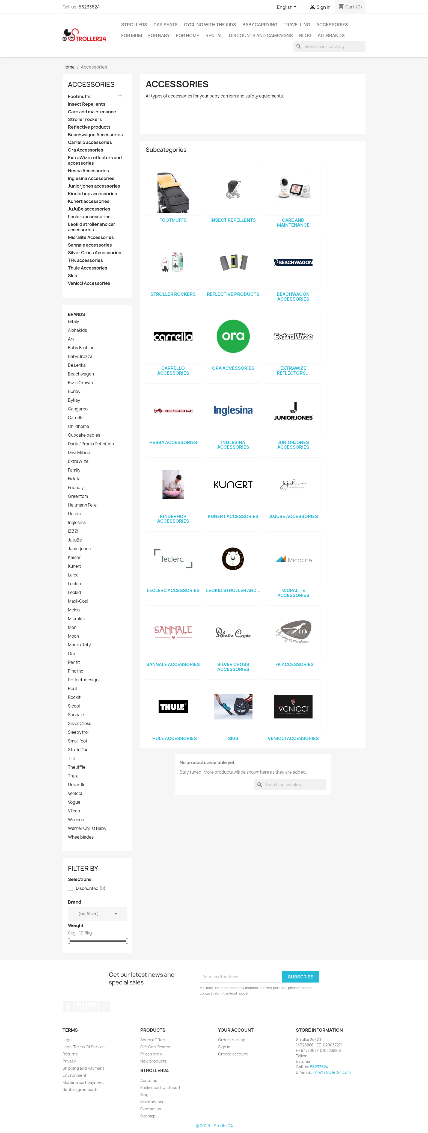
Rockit (74, 697)
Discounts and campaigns (261, 35)
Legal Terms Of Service (84, 1046)
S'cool (74, 706)
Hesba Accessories (88, 171)
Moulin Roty (79, 645)
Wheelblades (81, 837)
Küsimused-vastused (160, 1087)
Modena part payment (83, 1082)
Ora (71, 653)
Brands (76, 314)
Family (74, 470)
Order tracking (231, 1039)
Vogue (74, 802)
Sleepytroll (78, 732)
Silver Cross (79, 723)
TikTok (104, 1006)
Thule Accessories (87, 268)
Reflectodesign (83, 680)
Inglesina (77, 522)
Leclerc (75, 584)
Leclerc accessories (89, 217)
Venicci (75, 793)
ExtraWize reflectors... (293, 370)
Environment (75, 1075)
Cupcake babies (84, 435)
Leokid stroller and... (233, 590)
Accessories (332, 25)
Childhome (78, 426)
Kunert (74, 566)
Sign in (224, 1046)
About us (148, 1080)
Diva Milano (79, 452)
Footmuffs (79, 96)
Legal (67, 1039)
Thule (73, 776)
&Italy (73, 321)
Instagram (92, 1006)
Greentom (78, 496)
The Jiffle (76, 767)
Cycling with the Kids (210, 25)
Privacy (69, 1061)
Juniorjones (79, 549)
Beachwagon (81, 374)
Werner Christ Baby (87, 828)
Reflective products (89, 127)
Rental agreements (81, 1089)
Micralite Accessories (91, 237)
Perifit (74, 662)
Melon (74, 610)
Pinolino (75, 671)
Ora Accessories (85, 150)
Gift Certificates (155, 1046)
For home (187, 35)
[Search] (329, 46)
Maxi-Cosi (78, 601)
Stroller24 (77, 750)
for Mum (131, 35)
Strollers (134, 25)
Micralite (76, 619)
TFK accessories (85, 260)
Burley (74, 391)
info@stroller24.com (332, 1072)
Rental (214, 35)
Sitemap (148, 1116)
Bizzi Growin (80, 383)
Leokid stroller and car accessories (91, 227)
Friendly (76, 487)
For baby (159, 35)
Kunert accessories (88, 201)
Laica (73, 575)
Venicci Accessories (89, 283)
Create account (233, 1054)
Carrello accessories (90, 142)
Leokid (74, 592)
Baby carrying (259, 25)
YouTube (80, 1006)
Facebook (68, 1006)
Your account (236, 1030)
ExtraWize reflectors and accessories (95, 160)
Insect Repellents (86, 104)
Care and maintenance (92, 112)
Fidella (74, 479)
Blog (305, 35)
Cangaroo (78, 409)
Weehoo (76, 820)
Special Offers (153, 1039)
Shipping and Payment (83, 1068)
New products (153, 1061)
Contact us (150, 1108)
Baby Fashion (81, 348)
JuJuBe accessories (89, 209)
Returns (70, 1054)
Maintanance (152, 1101)
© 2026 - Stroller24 (214, 1126)
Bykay (74, 400)
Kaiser (74, 557)
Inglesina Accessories (91, 178)
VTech (74, 811)
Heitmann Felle (82, 505)
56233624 (89, 7)
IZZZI (73, 531)
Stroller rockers (85, 119)
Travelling (297, 25)
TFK (71, 758)
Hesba (74, 514)
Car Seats (165, 25)
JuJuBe (75, 540)
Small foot (77, 741)
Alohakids (77, 330)
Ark (71, 339)
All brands (331, 35)
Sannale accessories (90, 245)
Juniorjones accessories (94, 186)
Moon (73, 636)
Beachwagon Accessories (95, 135)
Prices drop (151, 1054)
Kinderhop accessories (92, 194)
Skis (72, 276)
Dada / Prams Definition (91, 444)
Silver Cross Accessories (94, 253)
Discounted (91, 888)
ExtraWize (78, 461)
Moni (73, 627)
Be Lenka (77, 365)
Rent (72, 688)
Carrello (75, 418)
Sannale (76, 715)
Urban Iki (76, 785)
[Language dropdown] (287, 7)
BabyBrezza (80, 356)
